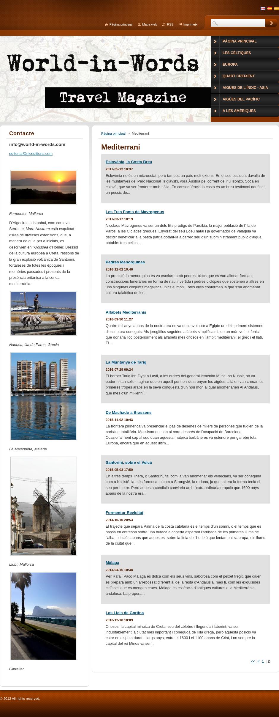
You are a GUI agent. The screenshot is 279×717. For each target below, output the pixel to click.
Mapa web (149, 24)
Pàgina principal (113, 133)
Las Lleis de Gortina (125, 613)
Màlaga (112, 562)
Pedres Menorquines (125, 262)
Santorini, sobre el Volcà (129, 462)
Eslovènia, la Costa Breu (129, 162)
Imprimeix (190, 24)
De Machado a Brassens (129, 412)
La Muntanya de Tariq (126, 362)
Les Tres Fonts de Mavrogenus (135, 212)
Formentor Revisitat (124, 512)
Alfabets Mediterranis (126, 312)
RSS (170, 24)
